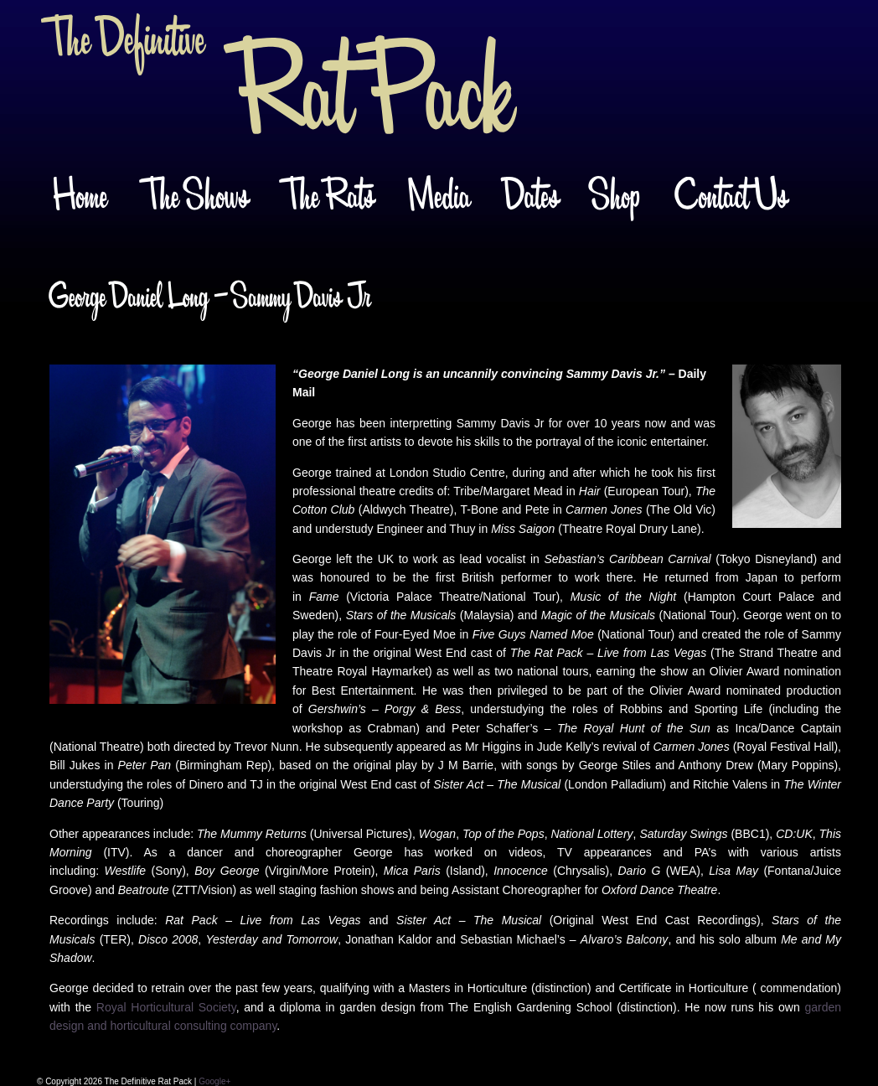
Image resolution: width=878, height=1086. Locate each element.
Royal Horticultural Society (166, 1007)
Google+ (214, 1081)
